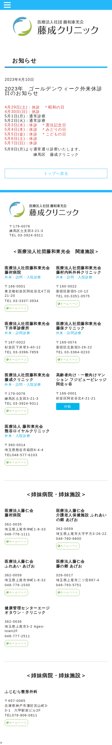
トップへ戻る (56, 173)
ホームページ (16, 308)
